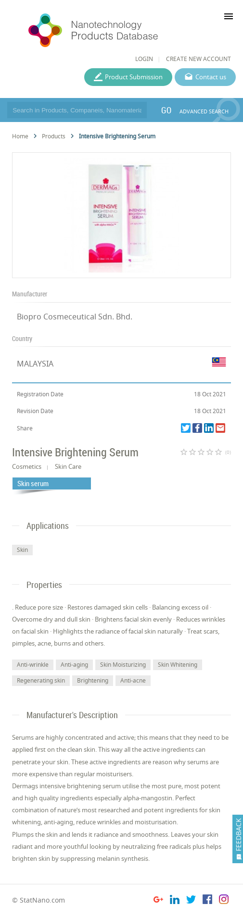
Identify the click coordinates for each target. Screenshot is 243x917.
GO (166, 110)
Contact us (210, 77)
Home (20, 136)
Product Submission (134, 77)
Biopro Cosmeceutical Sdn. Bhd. (74, 316)
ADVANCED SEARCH (204, 111)
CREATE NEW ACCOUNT (198, 59)
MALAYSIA (35, 363)
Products (53, 136)
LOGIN (144, 59)
